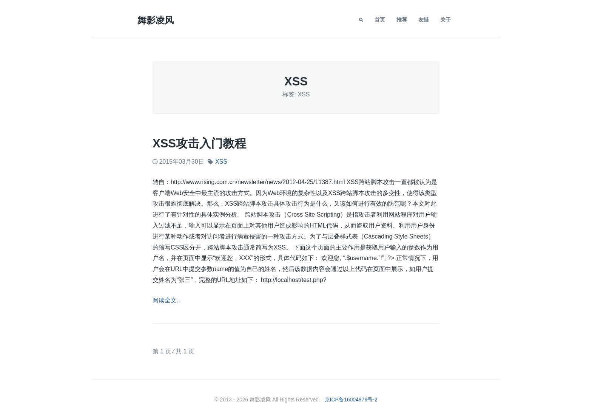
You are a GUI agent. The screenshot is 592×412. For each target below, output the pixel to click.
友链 (423, 20)
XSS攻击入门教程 (199, 143)
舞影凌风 (155, 20)
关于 (445, 20)
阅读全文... (167, 300)
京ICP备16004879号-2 (351, 400)
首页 (380, 20)
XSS (221, 161)
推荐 (401, 20)
